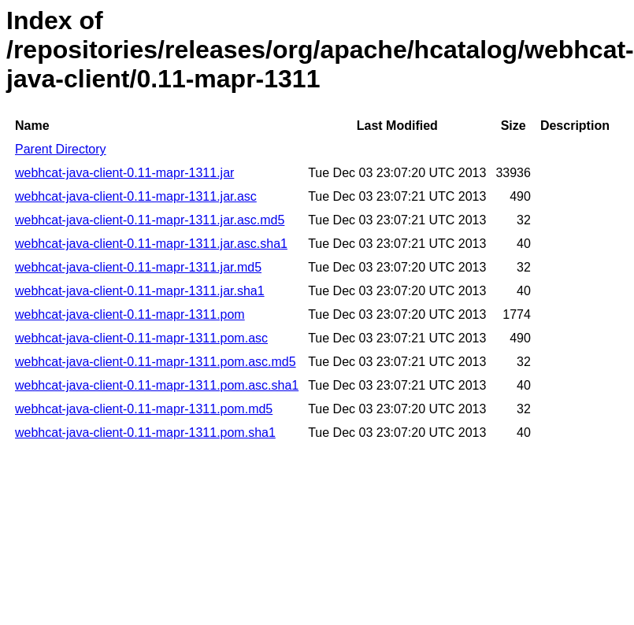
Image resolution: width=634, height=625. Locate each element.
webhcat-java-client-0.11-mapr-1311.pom (130, 314)
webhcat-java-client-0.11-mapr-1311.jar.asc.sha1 (151, 243)
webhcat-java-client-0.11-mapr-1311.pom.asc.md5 (155, 361)
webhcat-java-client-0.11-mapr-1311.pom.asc (141, 338)
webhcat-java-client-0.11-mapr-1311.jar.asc (136, 196)
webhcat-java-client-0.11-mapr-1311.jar (124, 172)
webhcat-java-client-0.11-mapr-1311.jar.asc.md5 (149, 220)
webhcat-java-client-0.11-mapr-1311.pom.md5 (144, 409)
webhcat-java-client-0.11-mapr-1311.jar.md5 (138, 267)
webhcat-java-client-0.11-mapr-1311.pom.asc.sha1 (156, 385)
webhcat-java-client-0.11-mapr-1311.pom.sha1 (145, 432)
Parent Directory (60, 149)
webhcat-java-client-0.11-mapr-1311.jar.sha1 (140, 291)
